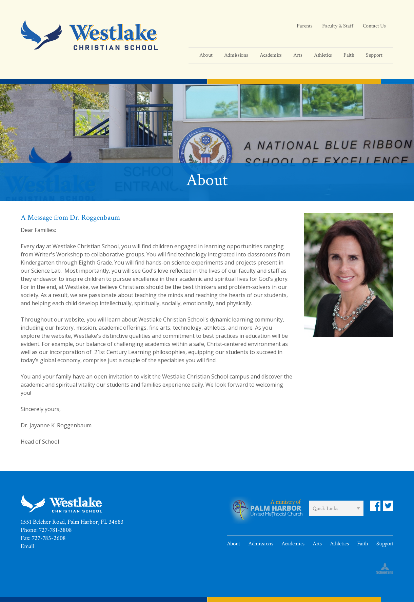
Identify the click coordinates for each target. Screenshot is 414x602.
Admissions (260, 543)
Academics (292, 543)
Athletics (339, 543)
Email (27, 546)
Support (384, 543)
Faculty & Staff (337, 26)
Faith (362, 543)
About (233, 543)
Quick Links (325, 508)
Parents (305, 26)
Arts (317, 543)
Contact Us (374, 26)
